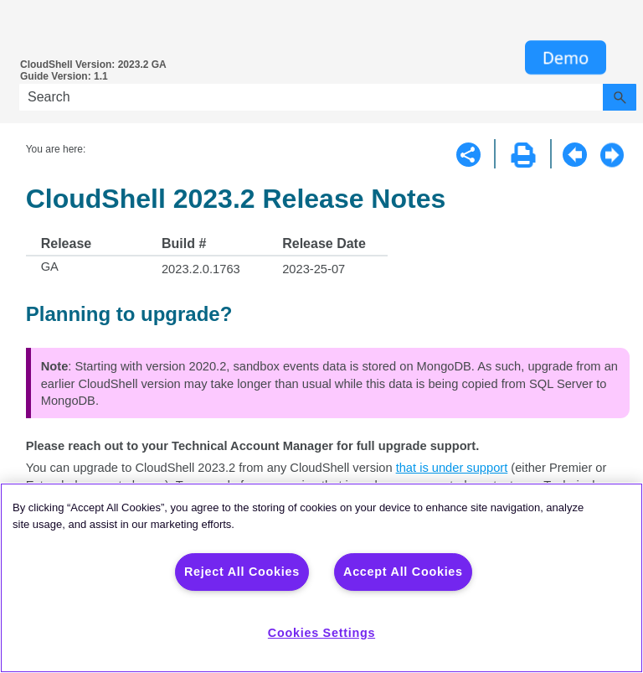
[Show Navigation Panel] (25, 29)
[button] (619, 97)
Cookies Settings (321, 632)
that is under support (452, 467)
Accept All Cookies (403, 571)
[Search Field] (327, 97)
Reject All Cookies (242, 571)
